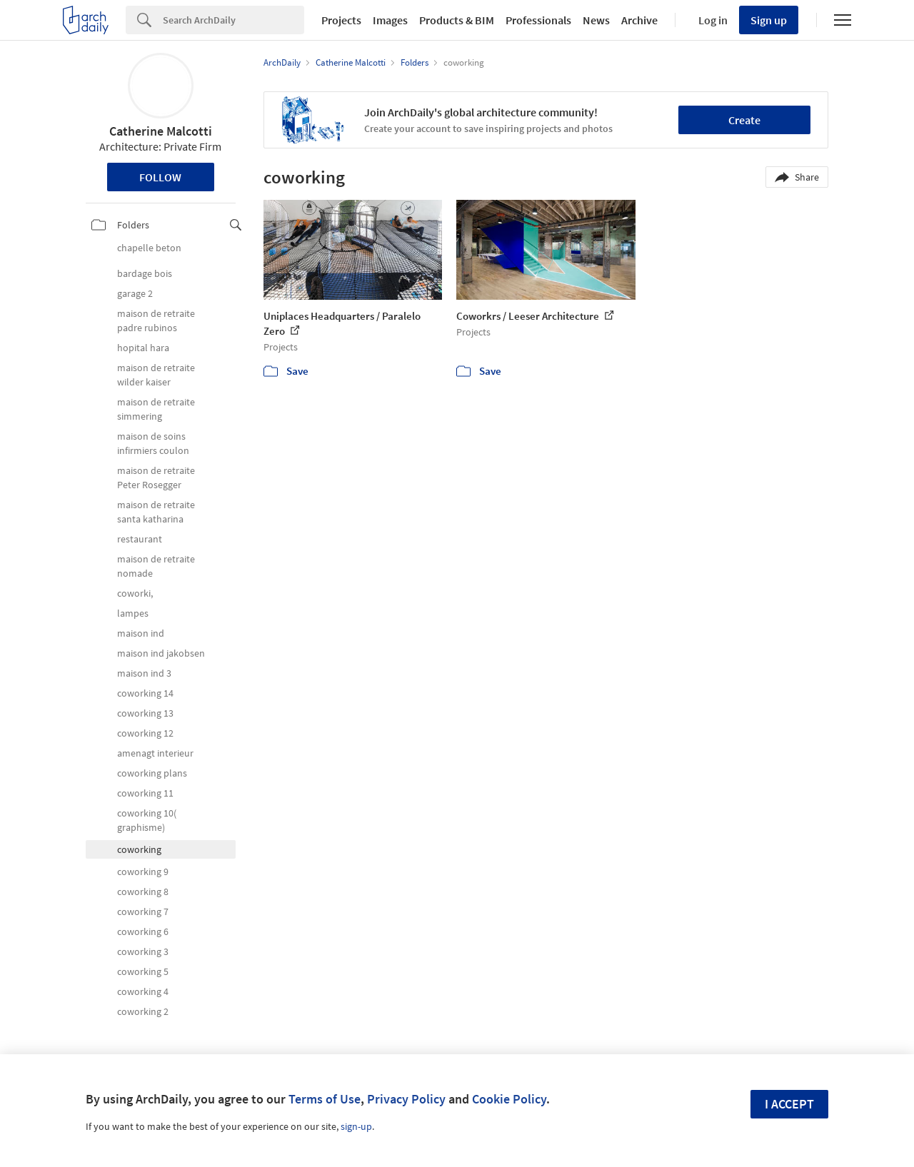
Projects (341, 20)
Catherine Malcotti (160, 131)
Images (390, 20)
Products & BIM (456, 20)
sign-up (356, 1126)
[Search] (233, 20)
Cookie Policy (509, 1099)
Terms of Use (324, 1099)
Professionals (538, 20)
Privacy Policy (406, 1099)
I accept (789, 1104)
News (596, 20)
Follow (160, 177)
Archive (639, 20)
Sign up (768, 20)
